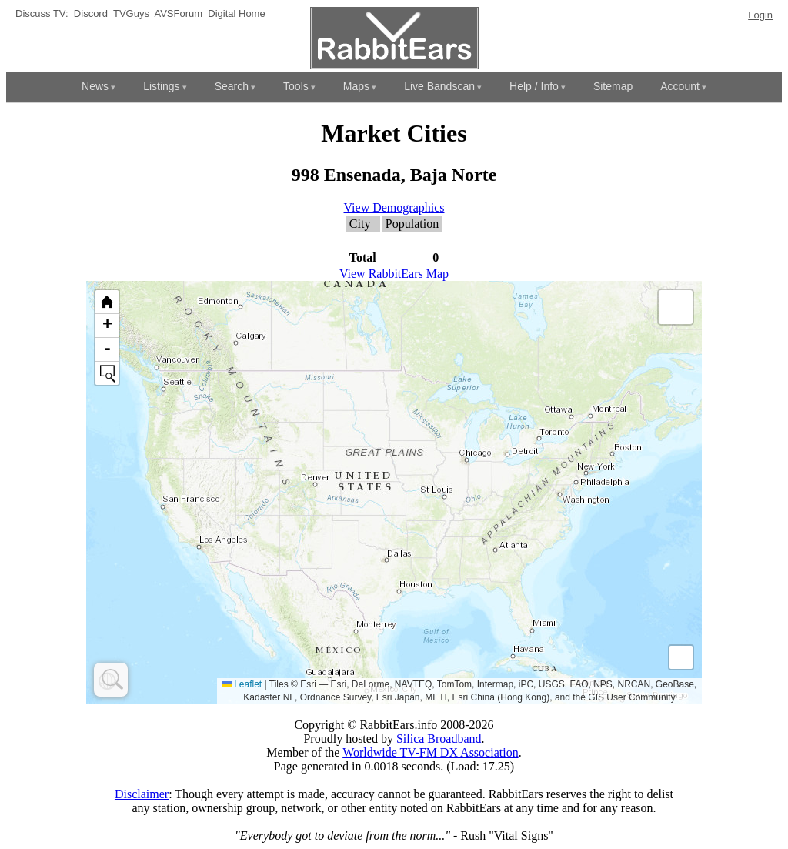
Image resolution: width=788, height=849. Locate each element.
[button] (676, 307)
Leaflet (242, 684)
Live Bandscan (439, 86)
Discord (91, 13)
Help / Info (534, 86)
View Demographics (394, 207)
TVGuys (131, 13)
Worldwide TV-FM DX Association (430, 752)
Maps (356, 86)
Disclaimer (142, 794)
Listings (161, 86)
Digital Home (236, 13)
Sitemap (613, 86)
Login (760, 15)
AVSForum (178, 13)
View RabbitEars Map (394, 273)
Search (232, 86)
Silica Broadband (439, 738)
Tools (296, 86)
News (95, 86)
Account (680, 86)
